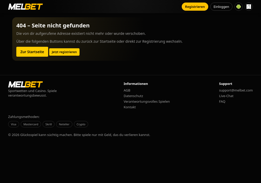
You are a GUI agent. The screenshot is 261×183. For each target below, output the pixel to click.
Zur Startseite (32, 51)
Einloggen (221, 6)
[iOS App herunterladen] (249, 7)
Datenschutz (133, 96)
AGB (127, 90)
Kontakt (130, 107)
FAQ (222, 101)
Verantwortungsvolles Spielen (147, 101)
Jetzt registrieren (64, 52)
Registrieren (195, 6)
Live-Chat (226, 96)
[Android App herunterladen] (238, 7)
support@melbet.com (236, 90)
